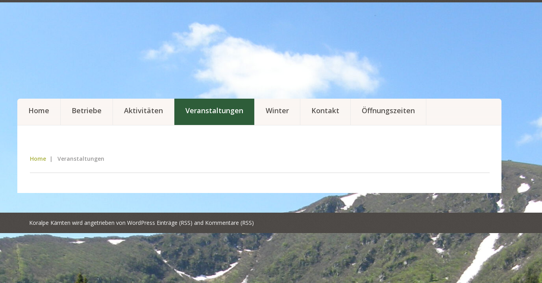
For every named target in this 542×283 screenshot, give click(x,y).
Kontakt (325, 110)
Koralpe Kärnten (49, 222)
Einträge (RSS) (174, 222)
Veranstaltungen (214, 110)
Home (38, 110)
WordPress (141, 222)
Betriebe (87, 110)
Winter (277, 110)
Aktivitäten (143, 110)
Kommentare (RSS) (229, 222)
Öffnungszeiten (388, 110)
